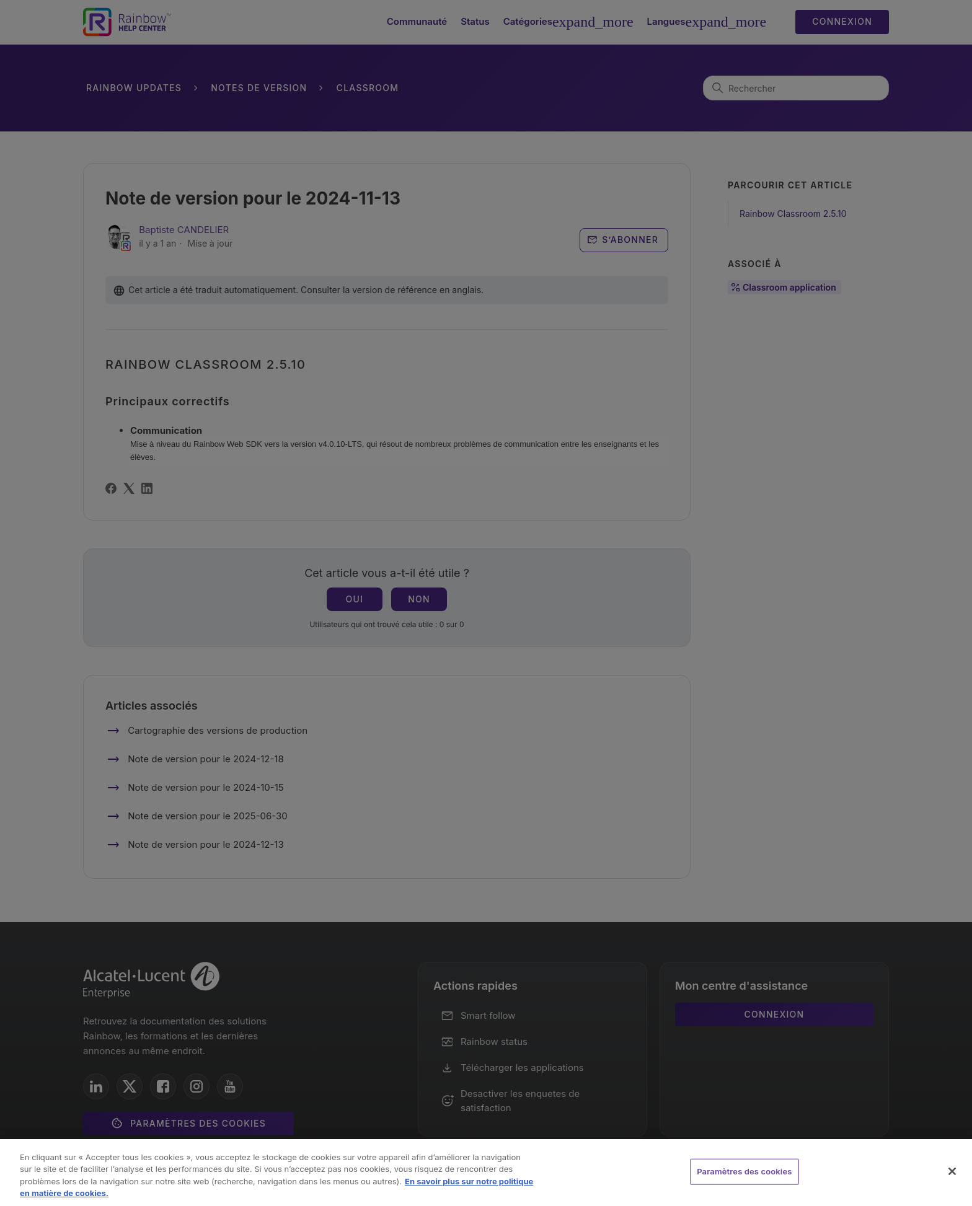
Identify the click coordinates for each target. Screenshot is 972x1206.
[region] (486, 1172)
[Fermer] (952, 1171)
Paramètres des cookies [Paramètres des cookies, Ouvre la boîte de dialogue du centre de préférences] (744, 1171)
